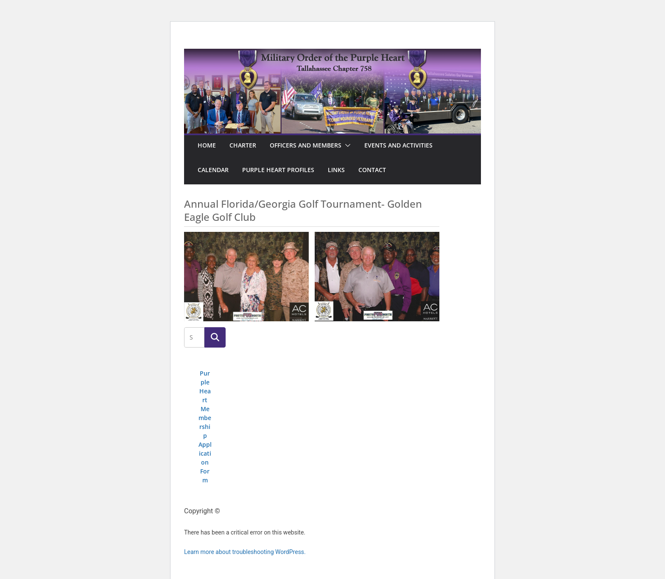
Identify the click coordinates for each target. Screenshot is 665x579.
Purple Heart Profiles (278, 170)
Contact (372, 170)
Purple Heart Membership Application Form (205, 426)
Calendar (213, 170)
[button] (346, 145)
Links (336, 170)
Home (207, 145)
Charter (242, 145)
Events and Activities (398, 145)
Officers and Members (305, 145)
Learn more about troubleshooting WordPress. (245, 551)
